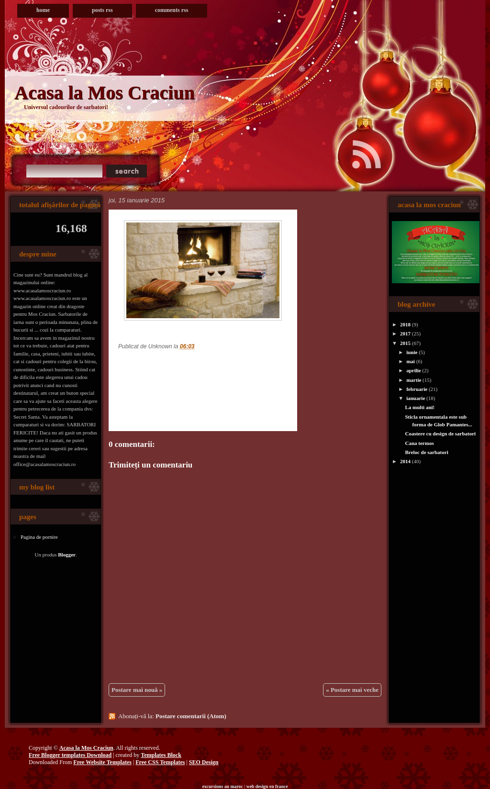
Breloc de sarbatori (426, 452)
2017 (405, 333)
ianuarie (415, 398)
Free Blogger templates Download (70, 755)
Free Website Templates (102, 762)
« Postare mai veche (352, 689)
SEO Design (204, 762)
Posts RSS (102, 10)
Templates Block (161, 755)
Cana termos (419, 443)
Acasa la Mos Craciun (104, 92)
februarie (416, 389)
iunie (411, 352)
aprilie (413, 370)
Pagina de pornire (39, 537)
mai (410, 361)
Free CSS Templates (160, 762)
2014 (405, 461)
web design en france (267, 786)
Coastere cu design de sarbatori (440, 433)
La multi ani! (419, 407)
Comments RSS (172, 10)
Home (43, 10)
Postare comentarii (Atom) (191, 716)
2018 (405, 324)
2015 (405, 343)
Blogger (67, 554)
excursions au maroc (222, 786)
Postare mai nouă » (136, 689)
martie (413, 380)
